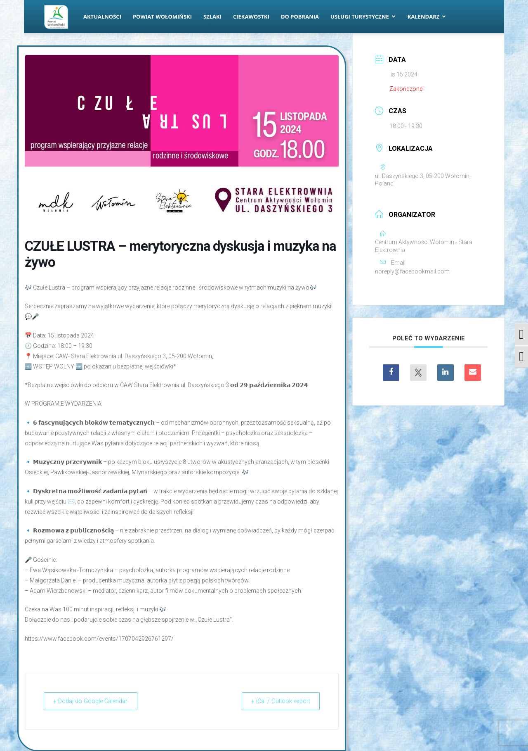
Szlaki (212, 16)
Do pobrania (300, 16)
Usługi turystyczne (363, 16)
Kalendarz (427, 16)
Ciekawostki (251, 16)
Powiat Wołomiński (162, 16)
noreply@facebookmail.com (412, 271)
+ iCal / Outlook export (277, 701)
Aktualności (102, 16)
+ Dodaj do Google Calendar (95, 701)
